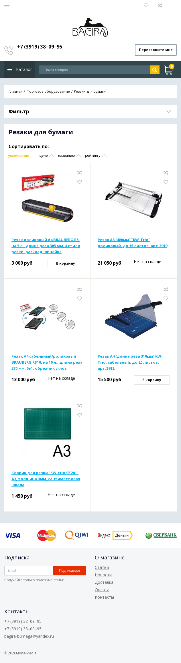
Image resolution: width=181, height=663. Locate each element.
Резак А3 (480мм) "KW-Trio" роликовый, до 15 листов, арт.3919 (132, 242)
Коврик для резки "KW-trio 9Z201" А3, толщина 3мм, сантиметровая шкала (45, 478)
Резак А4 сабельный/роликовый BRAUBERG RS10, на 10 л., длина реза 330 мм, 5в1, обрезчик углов (46, 362)
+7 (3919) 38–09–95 (39, 46)
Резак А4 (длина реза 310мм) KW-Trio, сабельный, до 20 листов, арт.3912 (130, 362)
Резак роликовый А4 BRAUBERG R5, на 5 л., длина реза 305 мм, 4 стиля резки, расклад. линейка (45, 245)
